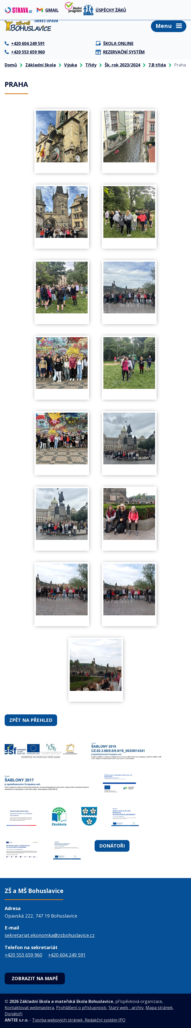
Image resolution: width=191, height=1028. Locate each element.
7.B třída (157, 65)
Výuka (70, 65)
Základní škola (40, 65)
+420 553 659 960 (23, 955)
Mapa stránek (159, 1007)
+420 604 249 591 (67, 955)
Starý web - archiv (126, 1007)
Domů (11, 65)
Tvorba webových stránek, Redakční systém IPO (78, 1020)
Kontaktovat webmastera (29, 1007)
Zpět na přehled (30, 720)
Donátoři (112, 846)
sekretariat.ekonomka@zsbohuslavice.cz (50, 935)
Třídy (90, 65)
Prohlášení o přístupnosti (81, 1007)
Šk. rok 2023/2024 (122, 65)
